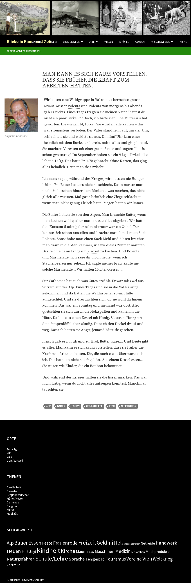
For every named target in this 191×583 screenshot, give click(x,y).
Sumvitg (12, 449)
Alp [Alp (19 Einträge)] (10, 543)
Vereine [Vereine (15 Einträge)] (134, 559)
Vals (9, 457)
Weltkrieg (128, 406)
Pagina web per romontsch (24, 51)
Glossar (140, 41)
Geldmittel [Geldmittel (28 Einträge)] (109, 542)
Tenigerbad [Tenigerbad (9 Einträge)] (95, 559)
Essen (76, 406)
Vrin (9, 453)
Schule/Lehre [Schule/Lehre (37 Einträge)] (51, 558)
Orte (91, 41)
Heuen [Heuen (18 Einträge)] (14, 551)
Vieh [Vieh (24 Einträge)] (147, 558)
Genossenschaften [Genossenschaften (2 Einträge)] (131, 543)
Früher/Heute (14, 499)
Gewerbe (12, 491)
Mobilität (12, 514)
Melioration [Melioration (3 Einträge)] (138, 552)
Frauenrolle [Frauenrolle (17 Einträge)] (65, 543)
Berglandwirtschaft (18, 495)
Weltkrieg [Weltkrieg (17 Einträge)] (163, 559)
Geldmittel (94, 406)
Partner (183, 41)
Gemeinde (13, 502)
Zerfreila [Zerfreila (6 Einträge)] (13, 565)
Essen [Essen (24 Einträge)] (34, 542)
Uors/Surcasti (15, 461)
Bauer (61, 406)
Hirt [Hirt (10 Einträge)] (25, 551)
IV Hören (124, 41)
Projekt (52, 41)
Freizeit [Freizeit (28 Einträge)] (87, 542)
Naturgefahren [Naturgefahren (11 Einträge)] (21, 559)
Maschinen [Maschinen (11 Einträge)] (105, 551)
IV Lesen (108, 41)
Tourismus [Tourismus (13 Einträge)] (116, 559)
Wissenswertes (160, 41)
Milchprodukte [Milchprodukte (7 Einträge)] (158, 551)
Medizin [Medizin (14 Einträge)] (123, 551)
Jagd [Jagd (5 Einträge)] (32, 552)
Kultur (10, 510)
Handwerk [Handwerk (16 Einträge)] (166, 543)
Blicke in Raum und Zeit (29, 41)
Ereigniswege (71, 41)
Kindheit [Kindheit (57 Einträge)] (48, 550)
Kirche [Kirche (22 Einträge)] (68, 551)
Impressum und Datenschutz (25, 580)
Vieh (112, 406)
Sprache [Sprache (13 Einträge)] (77, 559)
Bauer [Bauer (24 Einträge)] (21, 542)
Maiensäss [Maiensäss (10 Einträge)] (85, 551)
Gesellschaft (14, 487)
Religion (12, 506)
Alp (48, 406)
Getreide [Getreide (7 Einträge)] (148, 543)
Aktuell (36, 41)
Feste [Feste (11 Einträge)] (47, 543)
